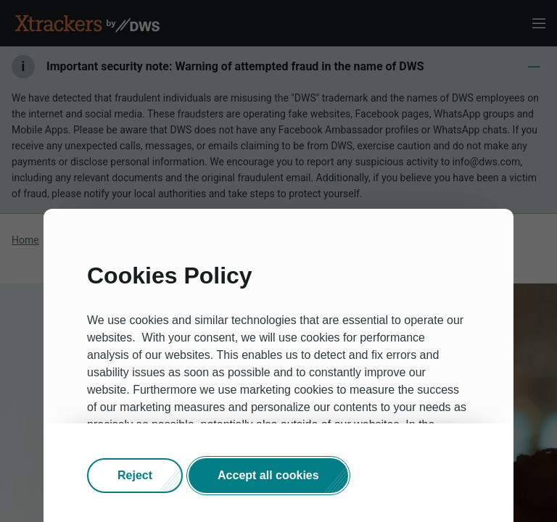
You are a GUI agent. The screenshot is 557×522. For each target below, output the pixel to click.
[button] (135, 475)
